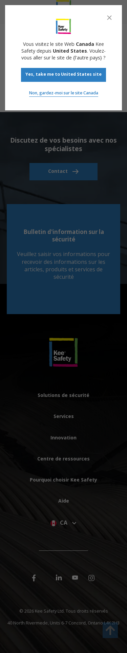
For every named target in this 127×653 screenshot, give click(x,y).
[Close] (109, 17)
